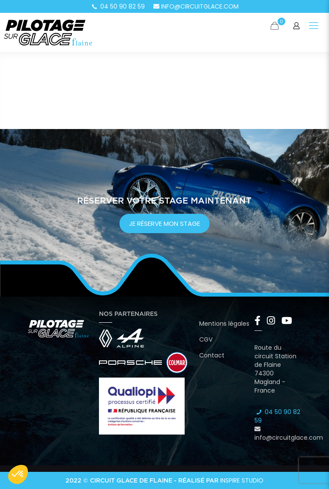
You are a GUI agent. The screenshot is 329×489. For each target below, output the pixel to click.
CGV (205, 339)
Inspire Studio (241, 480)
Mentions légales (224, 323)
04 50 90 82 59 (117, 6)
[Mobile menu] (313, 25)
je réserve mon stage (164, 223)
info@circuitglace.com (196, 6)
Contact (211, 355)
